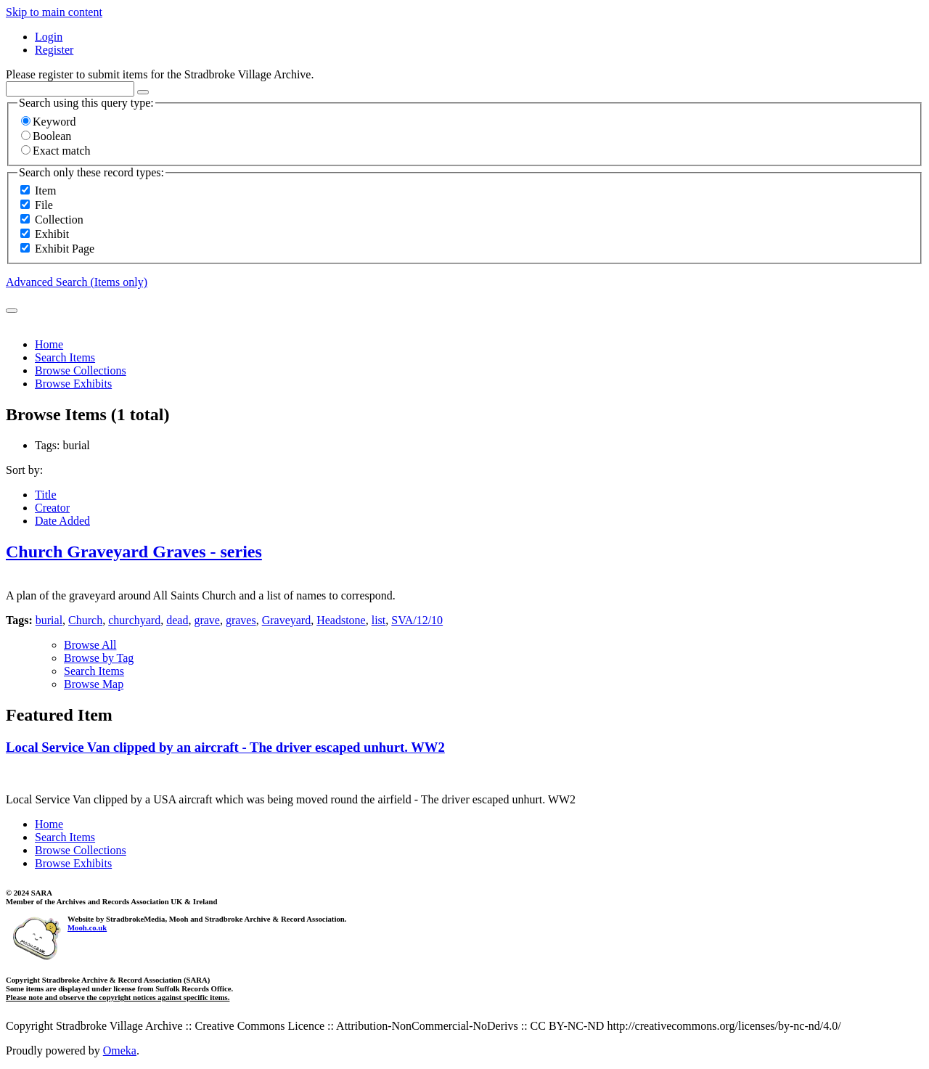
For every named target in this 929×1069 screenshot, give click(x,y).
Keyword (48, 121)
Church (85, 620)
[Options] (143, 92)
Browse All (90, 645)
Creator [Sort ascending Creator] (52, 507)
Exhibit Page (64, 248)
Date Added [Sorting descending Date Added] (62, 521)
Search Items (65, 357)
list (379, 620)
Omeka (119, 1050)
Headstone (341, 620)
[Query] (70, 89)
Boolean (46, 136)
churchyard (134, 620)
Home (49, 344)
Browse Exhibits (73, 383)
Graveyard (286, 620)
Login (48, 36)
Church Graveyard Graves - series (134, 551)
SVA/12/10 (417, 620)
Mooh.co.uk (87, 927)
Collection (59, 219)
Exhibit (52, 234)
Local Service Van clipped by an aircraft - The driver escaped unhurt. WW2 (225, 747)
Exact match (56, 150)
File (44, 205)
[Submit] (11, 310)
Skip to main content (54, 12)
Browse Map (93, 684)
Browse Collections (80, 370)
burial (49, 620)
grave (207, 620)
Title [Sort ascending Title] (46, 494)
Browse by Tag (99, 658)
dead (177, 620)
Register (54, 50)
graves (241, 620)
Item (45, 190)
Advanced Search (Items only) (76, 282)
